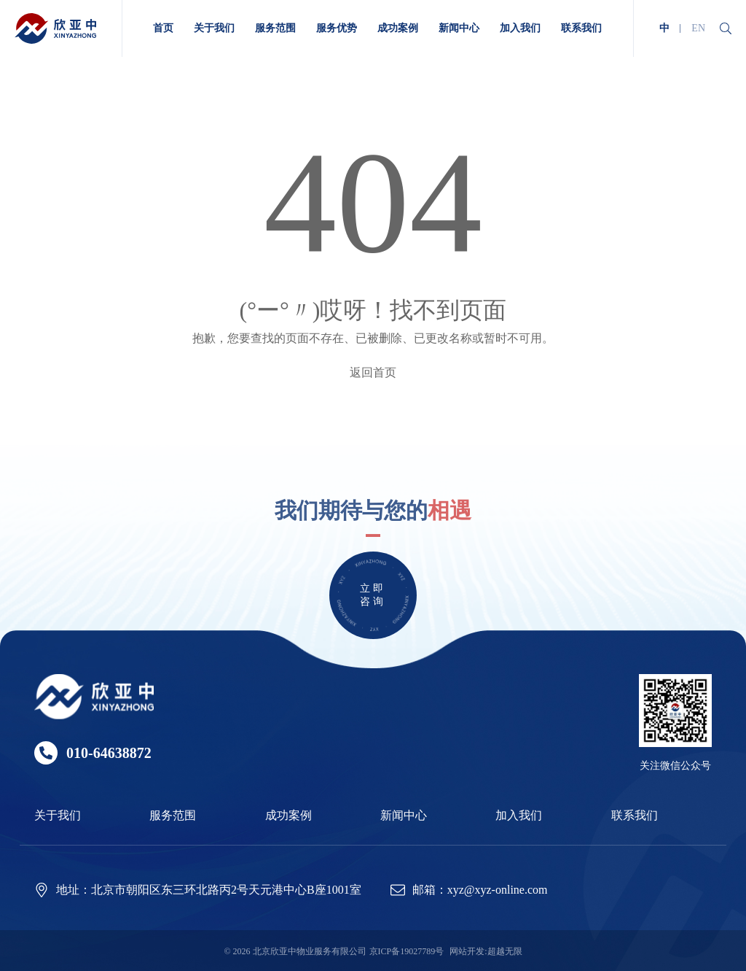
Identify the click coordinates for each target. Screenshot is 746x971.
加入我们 (518, 815)
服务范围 (172, 815)
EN (698, 28)
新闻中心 (403, 815)
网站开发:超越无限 (485, 951)
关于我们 (57, 815)
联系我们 (634, 815)
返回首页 (373, 372)
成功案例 (288, 815)
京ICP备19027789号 (406, 951)
